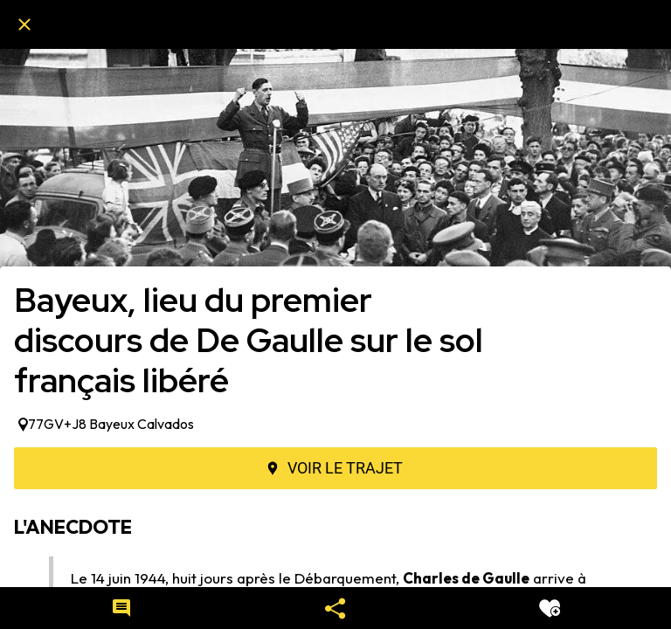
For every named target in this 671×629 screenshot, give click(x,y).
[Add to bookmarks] (550, 608)
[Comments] (121, 608)
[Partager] (335, 608)
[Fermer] (24, 24)
